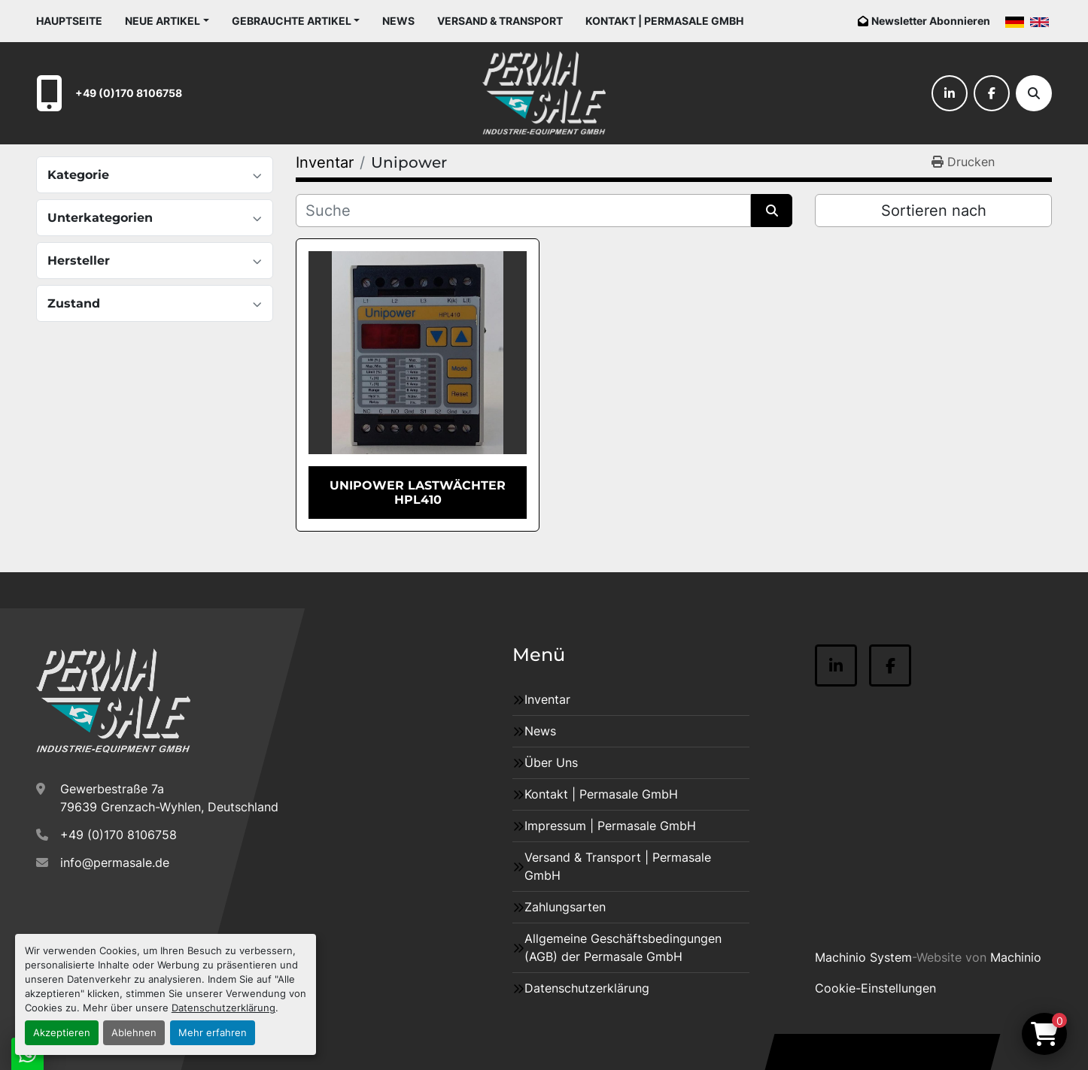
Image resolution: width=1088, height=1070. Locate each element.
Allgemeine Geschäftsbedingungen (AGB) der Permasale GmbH (623, 947)
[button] (167, 21)
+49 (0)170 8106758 (128, 92)
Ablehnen (134, 1032)
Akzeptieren (61, 1032)
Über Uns (551, 762)
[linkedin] (949, 93)
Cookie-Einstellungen (875, 988)
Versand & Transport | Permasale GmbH (617, 866)
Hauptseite (69, 20)
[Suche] (1034, 93)
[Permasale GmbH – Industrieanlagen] (113, 700)
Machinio (1015, 957)
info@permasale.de (114, 862)
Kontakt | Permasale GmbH (664, 20)
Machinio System (863, 957)
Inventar (547, 699)
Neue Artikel (162, 20)
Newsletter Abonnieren (930, 20)
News (398, 20)
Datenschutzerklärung (223, 1008)
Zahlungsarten (565, 906)
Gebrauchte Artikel (291, 20)
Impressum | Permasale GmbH (610, 825)
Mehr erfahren (212, 1032)
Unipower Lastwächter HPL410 (418, 492)
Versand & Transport (500, 20)
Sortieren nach (933, 211)
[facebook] (992, 93)
